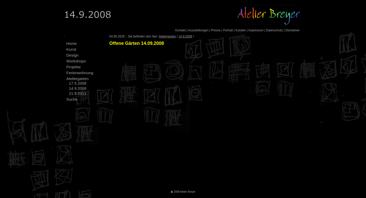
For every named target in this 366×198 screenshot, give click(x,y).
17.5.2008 (77, 83)
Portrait (228, 30)
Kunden (240, 30)
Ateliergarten (77, 78)
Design (72, 55)
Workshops (76, 61)
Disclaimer (292, 30)
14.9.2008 (77, 88)
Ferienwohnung (79, 73)
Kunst (71, 49)
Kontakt (180, 30)
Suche (72, 99)
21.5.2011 (77, 93)
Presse (216, 30)
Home (71, 43)
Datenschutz (274, 30)
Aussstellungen (198, 30)
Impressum (255, 30)
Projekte (73, 67)
